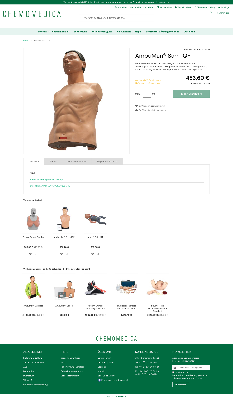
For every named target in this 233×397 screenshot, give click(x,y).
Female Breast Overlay (33, 237)
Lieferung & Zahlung (32, 358)
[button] (30, 254)
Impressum (28, 375)
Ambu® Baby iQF (95, 237)
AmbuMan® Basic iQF (64, 237)
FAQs (63, 362)
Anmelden (122, 7)
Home (26, 40)
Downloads (34, 161)
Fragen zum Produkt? (107, 161)
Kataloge (225, 7)
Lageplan (102, 366)
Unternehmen (104, 358)
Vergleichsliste (184, 7)
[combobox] (116, 17)
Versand (206, 83)
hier (167, 2)
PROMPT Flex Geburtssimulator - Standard (157, 308)
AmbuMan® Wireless (33, 305)
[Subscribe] (180, 384)
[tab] (34, 161)
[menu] (116, 31)
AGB (25, 366)
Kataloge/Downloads (70, 358)
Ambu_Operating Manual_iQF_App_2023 (50, 179)
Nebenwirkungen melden (72, 366)
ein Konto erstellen (144, 7)
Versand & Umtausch (33, 362)
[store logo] (32, 14)
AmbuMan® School (64, 305)
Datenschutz (29, 371)
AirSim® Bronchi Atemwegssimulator (95, 307)
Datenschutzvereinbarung (184, 375)
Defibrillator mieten (70, 375)
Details (53, 161)
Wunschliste (166, 7)
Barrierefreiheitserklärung (35, 384)
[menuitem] (53, 31)
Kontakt (102, 371)
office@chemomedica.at (147, 358)
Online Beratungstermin (72, 371)
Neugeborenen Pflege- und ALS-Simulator (126, 307)
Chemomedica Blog (206, 7)
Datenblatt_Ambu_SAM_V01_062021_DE (50, 185)
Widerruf (27, 380)
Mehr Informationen (76, 161)
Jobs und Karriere (106, 375)
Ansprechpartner (106, 362)
